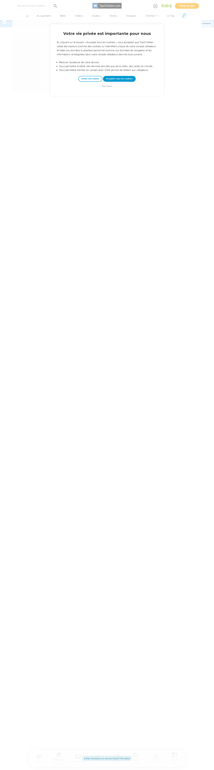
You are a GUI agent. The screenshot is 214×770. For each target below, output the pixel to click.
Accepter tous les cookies (119, 79)
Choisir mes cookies (90, 79)
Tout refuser (107, 86)
